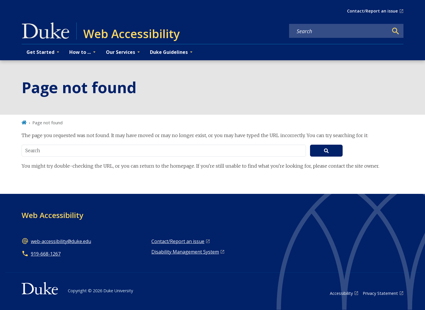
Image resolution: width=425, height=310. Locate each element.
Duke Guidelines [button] (169, 52)
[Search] (395, 31)
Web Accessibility (52, 215)
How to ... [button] (80, 52)
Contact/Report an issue (372, 11)
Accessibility (341, 293)
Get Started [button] (40, 52)
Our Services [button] (120, 52)
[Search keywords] (338, 31)
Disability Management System (185, 252)
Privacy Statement (380, 293)
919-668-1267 (46, 254)
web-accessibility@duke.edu (61, 241)
